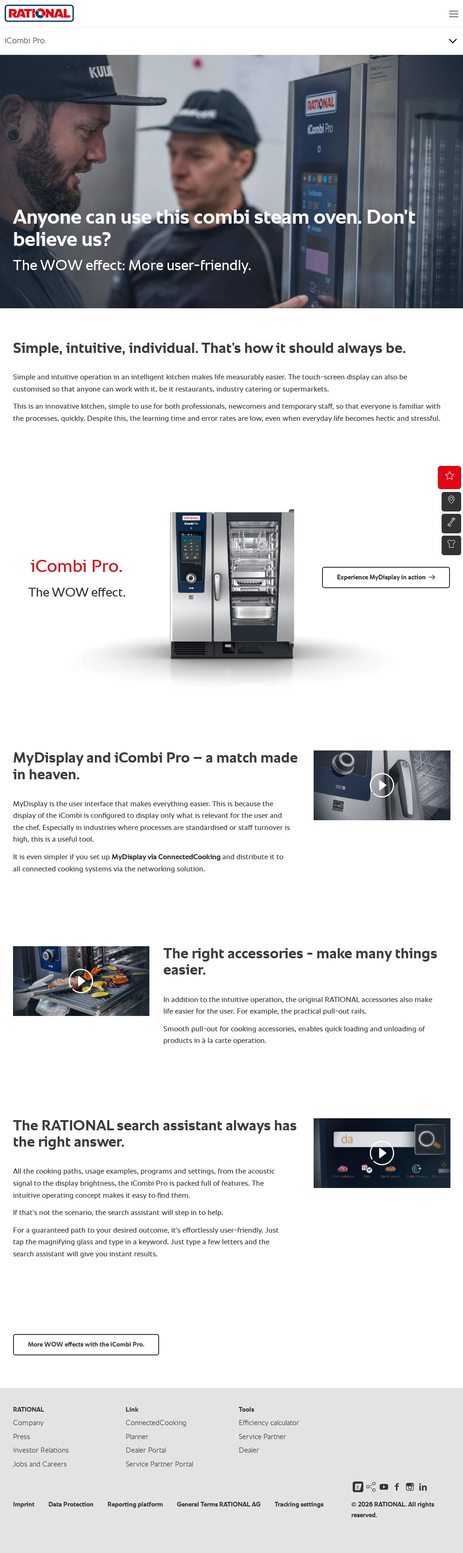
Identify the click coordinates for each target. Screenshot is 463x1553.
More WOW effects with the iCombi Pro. (86, 1344)
